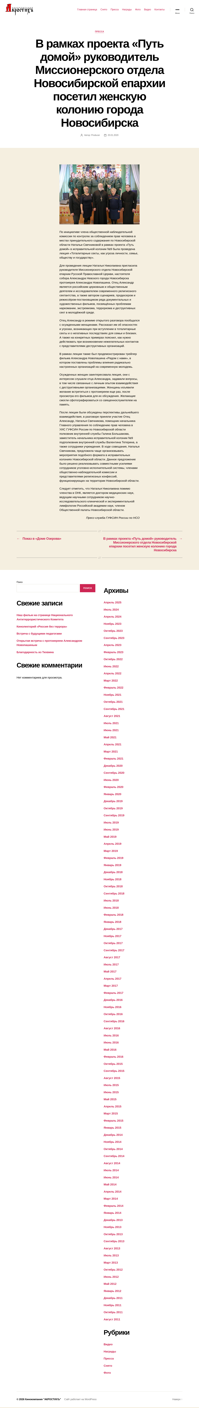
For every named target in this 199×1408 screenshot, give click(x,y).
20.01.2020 (113, 136)
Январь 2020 (112, 794)
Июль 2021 (111, 724)
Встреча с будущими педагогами (39, 634)
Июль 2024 (111, 610)
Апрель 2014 (112, 1192)
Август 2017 (112, 958)
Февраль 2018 (113, 915)
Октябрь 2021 (113, 702)
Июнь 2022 (111, 667)
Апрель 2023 (112, 645)
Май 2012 (110, 1284)
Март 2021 (111, 752)
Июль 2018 (111, 901)
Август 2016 (112, 1029)
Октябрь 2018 (113, 887)
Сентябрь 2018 (114, 894)
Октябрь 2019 (113, 809)
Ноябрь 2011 (112, 1306)
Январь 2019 (112, 865)
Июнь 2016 (111, 1043)
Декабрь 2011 (113, 1298)
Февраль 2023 (113, 653)
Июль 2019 (111, 823)
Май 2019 (110, 837)
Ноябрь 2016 (112, 1007)
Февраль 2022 (113, 688)
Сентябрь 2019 (114, 816)
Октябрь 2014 (113, 1149)
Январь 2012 (112, 1291)
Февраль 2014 (113, 1206)
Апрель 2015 (112, 1107)
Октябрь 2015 (113, 1064)
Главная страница (87, 10)
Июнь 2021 (111, 731)
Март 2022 (111, 681)
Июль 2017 (111, 965)
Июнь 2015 (111, 1093)
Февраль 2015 (113, 1121)
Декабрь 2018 (113, 873)
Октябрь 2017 (113, 944)
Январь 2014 (112, 1213)
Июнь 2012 (111, 1277)
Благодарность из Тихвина (35, 653)
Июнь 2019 (111, 830)
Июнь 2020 (111, 780)
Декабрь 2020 (113, 766)
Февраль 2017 (113, 993)
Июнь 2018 (111, 908)
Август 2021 (112, 716)
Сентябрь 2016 (114, 1022)
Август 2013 (112, 1249)
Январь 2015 (112, 1128)
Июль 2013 (111, 1256)
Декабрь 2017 (113, 929)
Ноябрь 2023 (112, 624)
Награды (127, 10)
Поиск (20, 583)
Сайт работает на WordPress (80, 1400)
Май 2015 (110, 1100)
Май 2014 (110, 1185)
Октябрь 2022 (113, 660)
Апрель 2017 (112, 979)
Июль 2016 (111, 1036)
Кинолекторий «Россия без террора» (42, 627)
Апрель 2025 (112, 603)
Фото (138, 10)
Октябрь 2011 (113, 1313)
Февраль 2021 (113, 759)
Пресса (115, 10)
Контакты (159, 10)
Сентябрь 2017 (114, 951)
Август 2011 (112, 1320)
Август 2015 (112, 1078)
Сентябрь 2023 (114, 638)
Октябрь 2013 (113, 1235)
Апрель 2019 (112, 844)
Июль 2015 (111, 1086)
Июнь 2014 (111, 1178)
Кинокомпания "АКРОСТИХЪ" (43, 1400)
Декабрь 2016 (113, 1000)
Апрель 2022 (112, 674)
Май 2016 (110, 1050)
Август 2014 (112, 1164)
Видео (147, 10)
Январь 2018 (112, 922)
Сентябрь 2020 (114, 773)
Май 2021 (110, 738)
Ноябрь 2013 (112, 1228)
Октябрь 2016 (113, 1015)
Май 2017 (110, 972)
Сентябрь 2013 (114, 1242)
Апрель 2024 (112, 617)
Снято (103, 10)
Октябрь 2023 (113, 631)
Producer (95, 136)
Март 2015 (111, 1114)
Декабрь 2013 (113, 1220)
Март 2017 (111, 986)
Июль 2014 (111, 1171)
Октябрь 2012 (113, 1270)
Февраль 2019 (113, 858)
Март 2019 (111, 851)
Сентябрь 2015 (114, 1071)
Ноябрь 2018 (112, 880)
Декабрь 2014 (113, 1135)
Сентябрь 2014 (114, 1157)
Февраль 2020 (113, 787)
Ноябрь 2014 (112, 1142)
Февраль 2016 (113, 1057)
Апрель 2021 (112, 745)
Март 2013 (111, 1263)
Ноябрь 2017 (112, 936)
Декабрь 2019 (113, 802)
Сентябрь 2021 (114, 709)
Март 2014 (111, 1199)
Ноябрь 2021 (112, 695)
